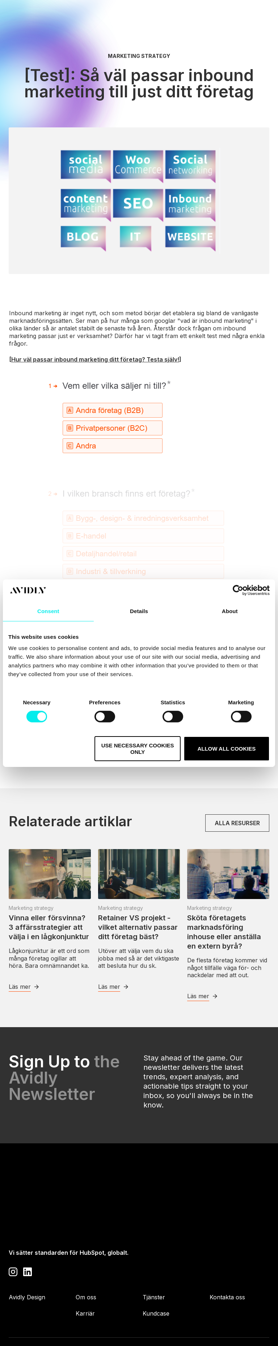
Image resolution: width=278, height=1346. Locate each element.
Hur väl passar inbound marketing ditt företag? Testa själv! (95, 359)
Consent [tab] (48, 611)
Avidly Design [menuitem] (27, 1255)
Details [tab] (139, 611)
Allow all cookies (226, 749)
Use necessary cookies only (137, 748)
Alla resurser (237, 823)
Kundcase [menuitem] (156, 1272)
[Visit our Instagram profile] (13, 1229)
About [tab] (230, 611)
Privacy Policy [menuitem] (28, 1318)
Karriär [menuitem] (85, 1272)
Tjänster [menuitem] (154, 1255)
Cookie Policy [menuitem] (88, 1318)
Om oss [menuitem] (86, 1255)
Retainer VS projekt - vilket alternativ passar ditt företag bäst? (138, 927)
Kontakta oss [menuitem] (227, 1255)
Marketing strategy (139, 56)
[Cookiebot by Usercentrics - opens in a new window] (238, 590)
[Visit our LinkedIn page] (27, 1229)
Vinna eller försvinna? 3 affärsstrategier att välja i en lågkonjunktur (49, 927)
